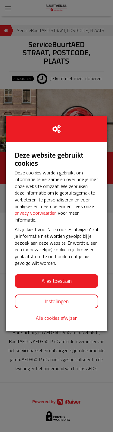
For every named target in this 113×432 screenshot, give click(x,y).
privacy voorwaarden (36, 212)
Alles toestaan (57, 281)
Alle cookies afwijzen (56, 318)
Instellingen (57, 301)
